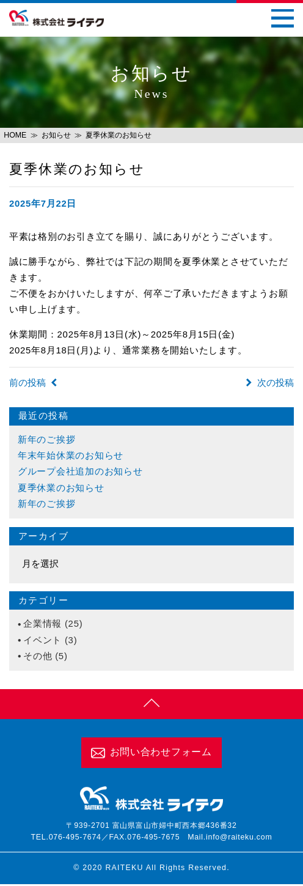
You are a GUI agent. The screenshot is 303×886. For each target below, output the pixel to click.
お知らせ (56, 135)
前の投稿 (33, 383)
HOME (15, 135)
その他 (37, 656)
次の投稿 (270, 383)
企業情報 (42, 624)
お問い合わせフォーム (151, 754)
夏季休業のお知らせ (61, 488)
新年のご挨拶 (46, 440)
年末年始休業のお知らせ (70, 455)
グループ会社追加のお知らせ (80, 471)
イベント (42, 640)
